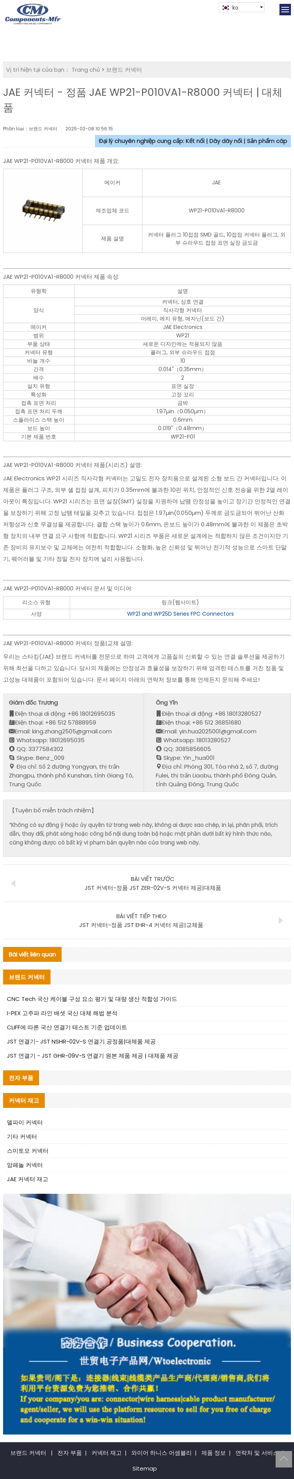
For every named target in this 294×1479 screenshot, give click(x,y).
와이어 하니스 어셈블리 (161, 1453)
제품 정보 (213, 1453)
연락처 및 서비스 (257, 1453)
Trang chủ (86, 70)
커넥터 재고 (106, 1453)
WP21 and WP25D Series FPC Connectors (180, 614)
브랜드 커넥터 (124, 70)
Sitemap (144, 1468)
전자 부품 (69, 1453)
